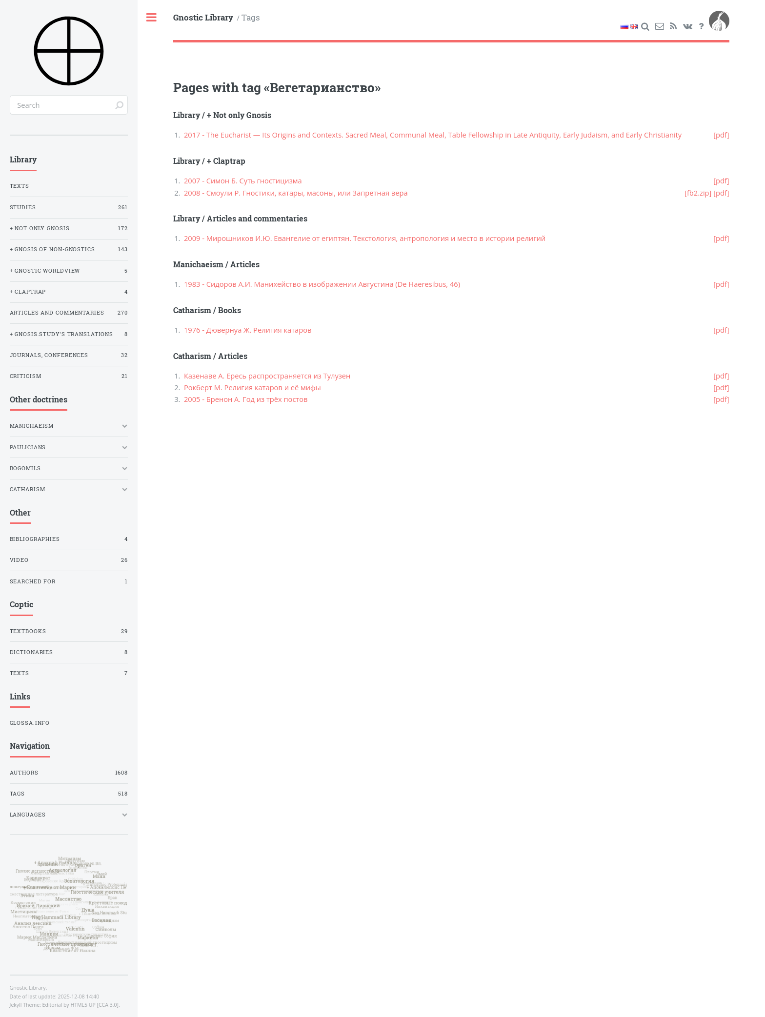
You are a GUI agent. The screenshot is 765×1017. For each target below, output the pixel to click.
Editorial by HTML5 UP (69, 1004)
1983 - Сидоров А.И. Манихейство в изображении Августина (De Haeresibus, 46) (322, 284)
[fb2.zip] (697, 193)
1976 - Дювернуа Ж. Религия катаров (247, 330)
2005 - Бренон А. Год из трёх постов (246, 399)
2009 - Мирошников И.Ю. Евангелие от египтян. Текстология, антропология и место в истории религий (364, 238)
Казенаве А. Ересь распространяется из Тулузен (267, 375)
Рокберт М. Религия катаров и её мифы (252, 387)
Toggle (152, 18)
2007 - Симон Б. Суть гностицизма (243, 180)
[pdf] (721, 135)
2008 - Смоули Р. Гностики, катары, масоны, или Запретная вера (296, 193)
